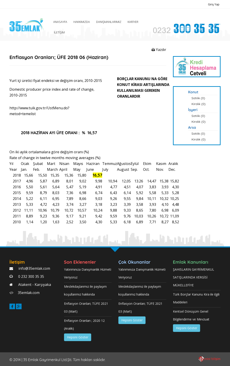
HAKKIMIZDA (81, 22)
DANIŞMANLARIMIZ (108, 22)
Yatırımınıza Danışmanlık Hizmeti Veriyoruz (87, 273)
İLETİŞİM (59, 32)
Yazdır (159, 49)
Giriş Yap (213, 4)
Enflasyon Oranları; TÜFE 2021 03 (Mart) (86, 307)
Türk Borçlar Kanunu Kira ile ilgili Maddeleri (196, 298)
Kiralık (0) (199, 104)
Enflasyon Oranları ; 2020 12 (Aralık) (84, 324)
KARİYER (133, 22)
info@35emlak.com (34, 268)
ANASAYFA (60, 22)
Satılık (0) (198, 98)
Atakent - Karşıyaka (34, 284)
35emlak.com (29, 292)
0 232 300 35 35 (30, 276)
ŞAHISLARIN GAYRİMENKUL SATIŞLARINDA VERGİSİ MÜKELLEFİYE (193, 277)
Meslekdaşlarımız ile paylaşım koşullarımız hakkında (85, 290)
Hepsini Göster (77, 337)
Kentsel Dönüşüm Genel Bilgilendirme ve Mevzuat (191, 315)
